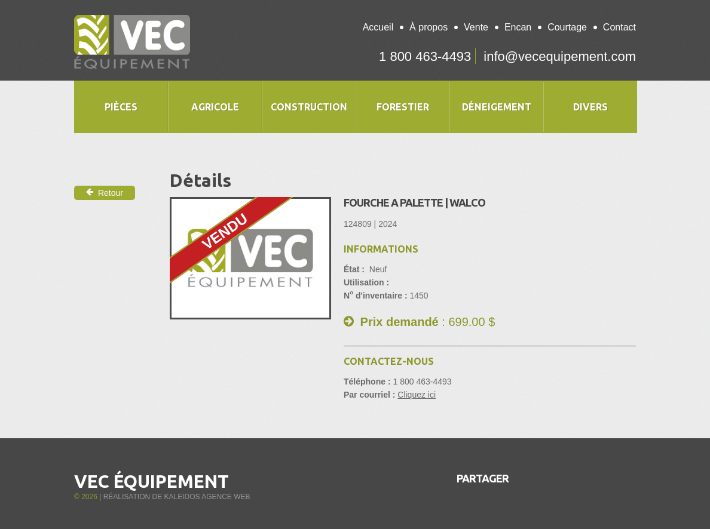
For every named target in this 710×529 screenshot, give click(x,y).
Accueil (378, 27)
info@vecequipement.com (559, 56)
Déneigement (496, 107)
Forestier (403, 107)
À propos (428, 27)
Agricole (215, 107)
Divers (590, 107)
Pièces (121, 107)
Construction (309, 107)
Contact (619, 27)
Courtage (567, 27)
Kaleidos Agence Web (207, 497)
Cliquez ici (416, 394)
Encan (517, 27)
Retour (104, 192)
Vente (476, 27)
